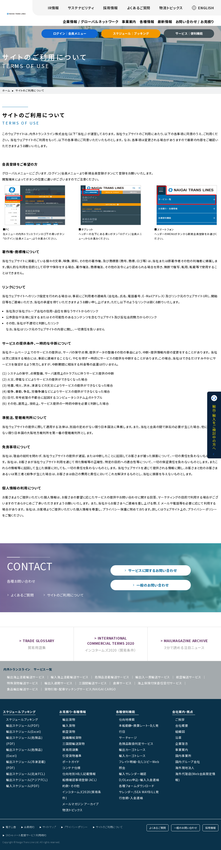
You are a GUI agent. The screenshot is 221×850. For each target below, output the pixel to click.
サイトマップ (49, 827)
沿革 (178, 737)
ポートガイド (70, 762)
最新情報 (165, 21)
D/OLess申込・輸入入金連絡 (139, 780)
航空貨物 (68, 731)
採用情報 (110, 7)
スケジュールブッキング (22, 719)
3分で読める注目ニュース (184, 647)
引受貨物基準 (72, 755)
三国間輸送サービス (93, 683)
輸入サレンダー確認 (132, 774)
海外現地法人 (184, 768)
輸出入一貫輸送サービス (152, 677)
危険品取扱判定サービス (136, 743)
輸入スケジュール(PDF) (22, 786)
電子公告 (11, 827)
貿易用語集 (37, 647)
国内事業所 (183, 755)
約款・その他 (71, 786)
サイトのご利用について (65, 595)
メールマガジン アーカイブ (80, 804)
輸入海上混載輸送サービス (69, 677)
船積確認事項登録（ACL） (79, 780)
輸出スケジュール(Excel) (23, 731)
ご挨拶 (179, 719)
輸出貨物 (68, 719)
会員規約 (29, 827)
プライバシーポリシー (76, 827)
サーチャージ (128, 737)
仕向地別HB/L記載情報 (79, 774)
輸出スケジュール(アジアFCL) (27, 780)
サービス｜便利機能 (189, 33)
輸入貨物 (68, 725)
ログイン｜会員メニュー (69, 33)
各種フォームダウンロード (136, 786)
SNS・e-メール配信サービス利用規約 (26, 835)
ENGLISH (203, 7)
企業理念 (181, 743)
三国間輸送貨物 (73, 743)
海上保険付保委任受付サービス (160, 683)
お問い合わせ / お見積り (195, 21)
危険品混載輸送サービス (112, 677)
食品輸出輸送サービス (22, 689)
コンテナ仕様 (71, 768)
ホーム (6, 90)
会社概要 (181, 725)
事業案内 (129, 21)
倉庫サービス (122, 683)
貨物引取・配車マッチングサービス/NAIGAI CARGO (80, 689)
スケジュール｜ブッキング (131, 33)
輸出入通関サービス (58, 683)
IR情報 (53, 7)
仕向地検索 (127, 719)
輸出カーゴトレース (132, 749)
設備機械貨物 (72, 737)
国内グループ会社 (187, 762)
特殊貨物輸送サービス (22, 683)
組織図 (180, 731)
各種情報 (147, 21)
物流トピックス (171, 7)
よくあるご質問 (138, 7)
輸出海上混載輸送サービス (26, 677)
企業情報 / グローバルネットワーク (90, 21)
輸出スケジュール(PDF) (22, 725)
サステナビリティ (81, 7)
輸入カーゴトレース (132, 755)
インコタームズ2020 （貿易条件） (110, 650)
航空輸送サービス (188, 677)
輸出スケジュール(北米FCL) (25, 774)
